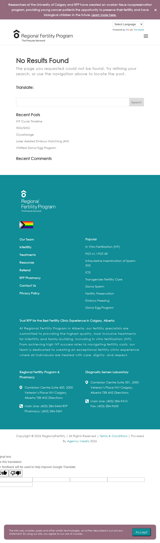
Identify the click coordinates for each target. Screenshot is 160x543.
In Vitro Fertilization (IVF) (102, 247)
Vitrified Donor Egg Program (36, 148)
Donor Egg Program (99, 307)
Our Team (26, 239)
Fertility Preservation (99, 293)
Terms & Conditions (113, 436)
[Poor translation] (15, 473)
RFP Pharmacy (30, 278)
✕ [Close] (155, 9)
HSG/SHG (23, 128)
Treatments (27, 255)
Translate (135, 29)
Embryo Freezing (97, 300)
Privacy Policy (29, 293)
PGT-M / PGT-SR (96, 254)
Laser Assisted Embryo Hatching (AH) (42, 141)
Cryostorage (25, 134)
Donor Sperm (94, 286)
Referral (25, 270)
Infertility (25, 247)
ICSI (87, 272)
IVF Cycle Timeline (29, 121)
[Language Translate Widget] (128, 24)
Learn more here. (104, 15)
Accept (141, 532)
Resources (26, 262)
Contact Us (27, 285)
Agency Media (78, 441)
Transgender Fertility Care (103, 279)
